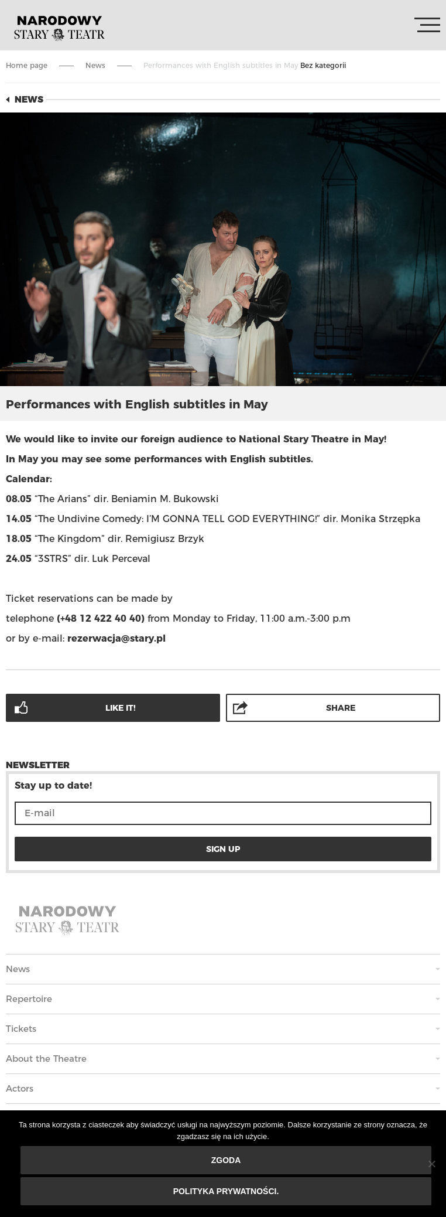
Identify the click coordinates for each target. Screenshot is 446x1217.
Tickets (21, 1028)
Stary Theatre (59, 27)
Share (340, 708)
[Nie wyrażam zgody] (431, 1164)
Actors (19, 1088)
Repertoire (29, 998)
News (95, 65)
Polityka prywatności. (226, 1191)
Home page (26, 65)
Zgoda (226, 1160)
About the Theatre (46, 1058)
